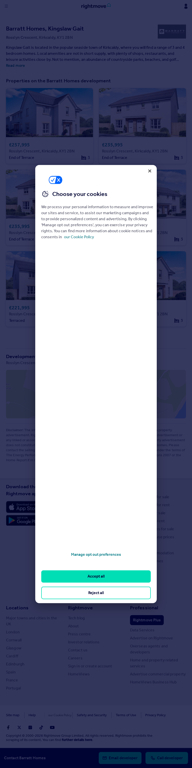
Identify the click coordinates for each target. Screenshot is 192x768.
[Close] (149, 170)
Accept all (96, 576)
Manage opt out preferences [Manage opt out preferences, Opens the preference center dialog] (96, 554)
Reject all (96, 592)
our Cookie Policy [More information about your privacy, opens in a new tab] (79, 236)
